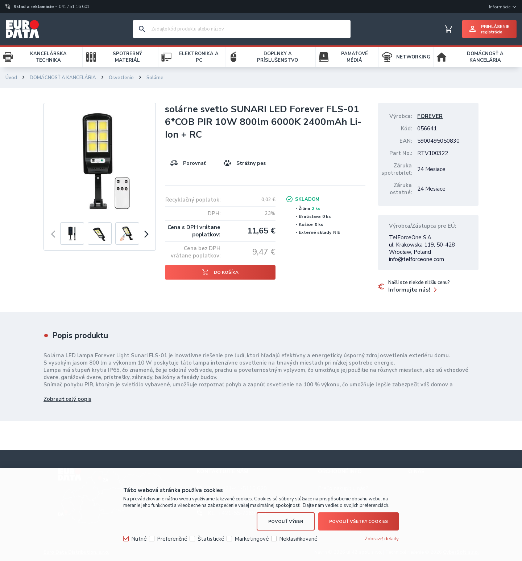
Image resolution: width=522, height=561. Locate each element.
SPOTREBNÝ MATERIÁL (127, 57)
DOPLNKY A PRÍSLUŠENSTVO (277, 57)
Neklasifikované (298, 538)
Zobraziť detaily (382, 539)
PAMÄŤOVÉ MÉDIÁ (354, 57)
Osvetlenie (121, 77)
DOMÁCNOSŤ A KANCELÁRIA (485, 57)
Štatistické (211, 538)
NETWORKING (413, 57)
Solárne (154, 77)
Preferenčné (172, 538)
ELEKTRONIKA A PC (199, 57)
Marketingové (252, 538)
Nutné (139, 538)
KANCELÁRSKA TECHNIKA (48, 57)
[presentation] (52, 233)
